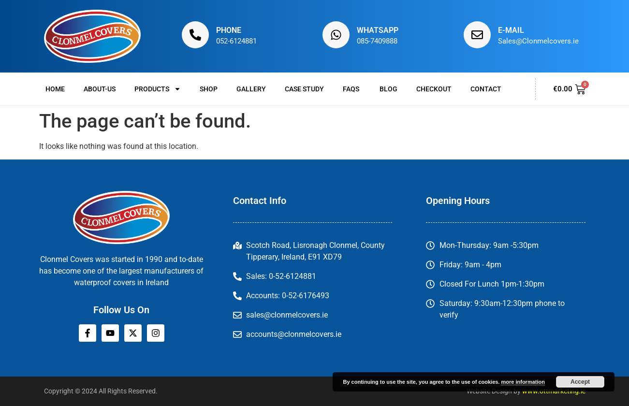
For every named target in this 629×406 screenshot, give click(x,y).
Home (55, 89)
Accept (580, 381)
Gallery (251, 89)
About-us (100, 89)
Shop (209, 89)
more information (522, 382)
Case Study (304, 89)
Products (157, 89)
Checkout (434, 89)
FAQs (352, 89)
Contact (485, 89)
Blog (388, 89)
